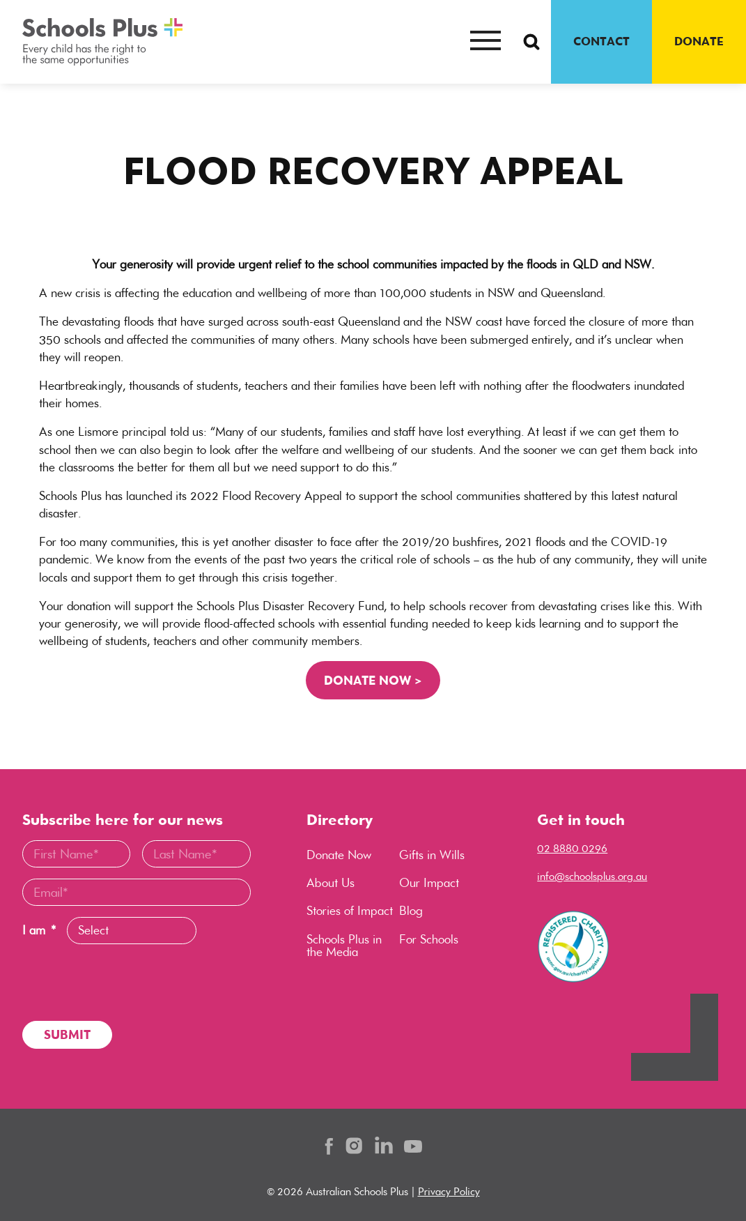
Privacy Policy (449, 1191)
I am (39, 931)
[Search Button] (531, 42)
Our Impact (429, 882)
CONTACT (601, 41)
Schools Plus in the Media (344, 945)
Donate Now (338, 855)
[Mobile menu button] (485, 42)
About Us (330, 882)
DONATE (699, 41)
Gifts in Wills (432, 855)
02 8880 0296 (572, 848)
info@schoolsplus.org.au (592, 876)
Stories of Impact (349, 910)
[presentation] (128, 982)
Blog (411, 910)
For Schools (428, 939)
